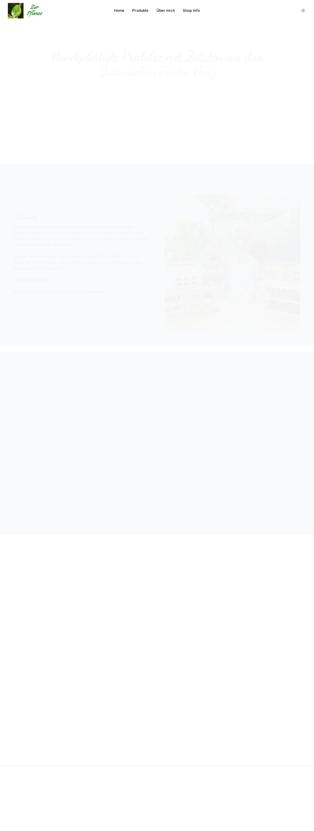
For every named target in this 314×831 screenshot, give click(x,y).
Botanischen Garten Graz (189, 428)
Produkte (140, 10)
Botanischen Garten (229, 457)
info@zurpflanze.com (115, 309)
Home (119, 10)
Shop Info (191, 10)
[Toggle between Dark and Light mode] (303, 10)
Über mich (166, 10)
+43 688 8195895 (41, 309)
